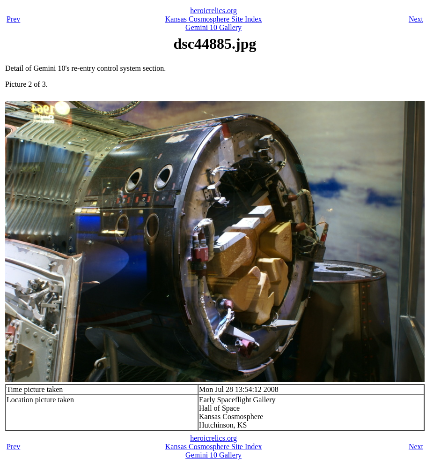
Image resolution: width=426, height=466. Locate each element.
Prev (13, 19)
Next (416, 19)
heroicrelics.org (213, 11)
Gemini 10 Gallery (213, 27)
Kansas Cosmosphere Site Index (213, 19)
